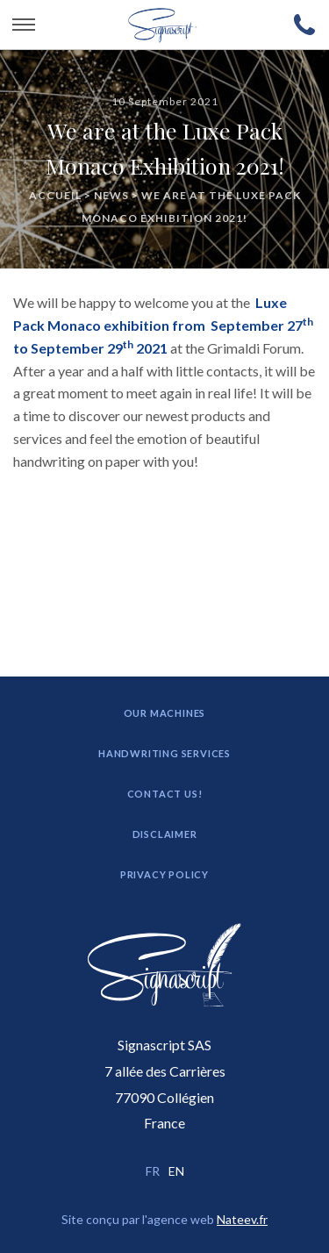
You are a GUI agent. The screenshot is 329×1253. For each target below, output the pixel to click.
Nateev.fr (242, 1219)
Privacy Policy (164, 874)
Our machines (165, 713)
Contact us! (165, 793)
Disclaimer (164, 834)
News (111, 194)
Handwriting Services (164, 753)
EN (176, 1171)
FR (153, 1171)
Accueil (55, 194)
